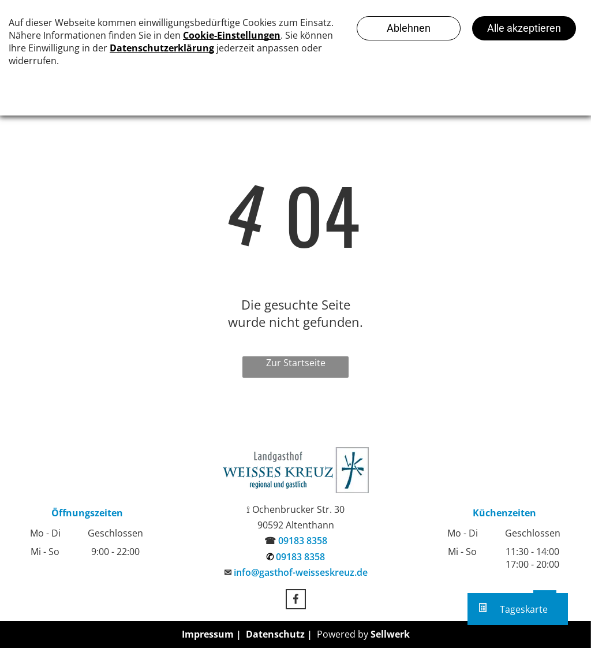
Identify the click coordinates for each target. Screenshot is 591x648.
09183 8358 (302, 540)
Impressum (208, 634)
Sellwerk (390, 634)
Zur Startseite (296, 362)
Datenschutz (275, 634)
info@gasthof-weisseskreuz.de (301, 572)
